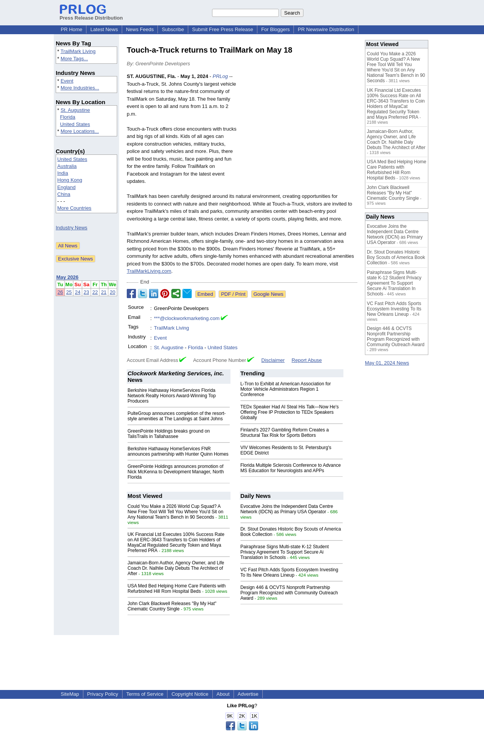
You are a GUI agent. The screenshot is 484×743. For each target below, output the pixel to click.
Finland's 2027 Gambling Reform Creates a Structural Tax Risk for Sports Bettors (284, 432)
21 (103, 292)
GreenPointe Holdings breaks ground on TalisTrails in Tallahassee (169, 433)
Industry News (71, 228)
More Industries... (80, 88)
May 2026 (67, 277)
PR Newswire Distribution (326, 29)
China (63, 194)
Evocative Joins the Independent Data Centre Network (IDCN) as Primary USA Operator (286, 509)
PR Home (71, 29)
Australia (67, 166)
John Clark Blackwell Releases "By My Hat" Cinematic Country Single (172, 606)
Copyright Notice (189, 694)
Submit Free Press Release (222, 29)
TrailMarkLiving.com (149, 271)
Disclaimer (273, 360)
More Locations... (80, 131)
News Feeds (140, 29)
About (223, 694)
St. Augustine (75, 110)
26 (60, 292)
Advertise (248, 694)
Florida (67, 117)
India (62, 173)
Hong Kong (69, 180)
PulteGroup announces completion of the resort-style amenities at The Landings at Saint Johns (176, 416)
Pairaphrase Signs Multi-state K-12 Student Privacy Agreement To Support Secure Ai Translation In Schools (284, 552)
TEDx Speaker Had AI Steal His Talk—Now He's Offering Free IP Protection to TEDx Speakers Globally (289, 412)
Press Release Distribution (91, 15)
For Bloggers (275, 29)
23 (86, 292)
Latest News (104, 29)
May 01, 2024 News (387, 363)
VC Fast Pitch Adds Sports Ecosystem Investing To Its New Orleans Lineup (289, 572)
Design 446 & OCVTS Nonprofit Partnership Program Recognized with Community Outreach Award (289, 593)
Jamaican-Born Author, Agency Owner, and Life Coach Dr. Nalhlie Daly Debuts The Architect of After (176, 568)
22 (95, 292)
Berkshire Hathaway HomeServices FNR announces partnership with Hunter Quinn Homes (178, 451)
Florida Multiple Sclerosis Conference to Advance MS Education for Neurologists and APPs (290, 468)
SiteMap (70, 694)
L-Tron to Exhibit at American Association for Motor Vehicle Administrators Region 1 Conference (285, 389)
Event (67, 81)
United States (75, 124)
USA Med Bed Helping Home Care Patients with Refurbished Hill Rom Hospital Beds (176, 588)
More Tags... (74, 58)
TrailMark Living (77, 51)
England (66, 187)
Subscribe (173, 29)
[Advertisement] (299, 129)
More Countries (74, 208)
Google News (268, 294)
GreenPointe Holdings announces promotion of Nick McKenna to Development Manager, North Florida (176, 472)
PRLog (220, 76)
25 (68, 292)
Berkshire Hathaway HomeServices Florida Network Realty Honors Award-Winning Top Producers (172, 396)
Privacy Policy (102, 694)
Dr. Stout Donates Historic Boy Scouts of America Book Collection (396, 257)
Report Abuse (307, 360)
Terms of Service (145, 694)
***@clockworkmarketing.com (187, 318)
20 (112, 292)
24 (77, 292)
